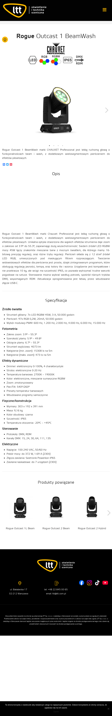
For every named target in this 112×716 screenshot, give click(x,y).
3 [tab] (58, 145)
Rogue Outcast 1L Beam (20, 528)
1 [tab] (49, 145)
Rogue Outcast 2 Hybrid (92, 528)
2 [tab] (53, 145)
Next (107, 109)
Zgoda (56, 711)
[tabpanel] (56, 109)
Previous (5, 109)
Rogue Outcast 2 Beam (56, 528)
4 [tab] (62, 145)
